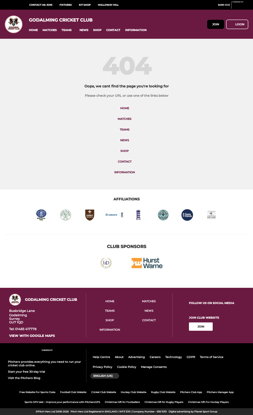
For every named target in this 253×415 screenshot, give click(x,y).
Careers (155, 357)
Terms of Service (211, 357)
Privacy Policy (102, 367)
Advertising (136, 357)
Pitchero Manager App (220, 392)
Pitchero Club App (191, 392)
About (119, 357)
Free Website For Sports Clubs (37, 392)
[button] (33, 30)
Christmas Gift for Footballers (122, 402)
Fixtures (65, 4)
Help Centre (101, 357)
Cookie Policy (126, 367)
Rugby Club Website (163, 392)
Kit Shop (85, 4)
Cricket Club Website (103, 392)
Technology (173, 357)
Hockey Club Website (133, 392)
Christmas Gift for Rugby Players (163, 402)
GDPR (191, 357)
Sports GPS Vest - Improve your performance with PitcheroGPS (62, 402)
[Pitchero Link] (240, 6)
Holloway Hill (108, 4)
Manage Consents (154, 367)
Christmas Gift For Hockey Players (208, 402)
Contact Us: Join (40, 4)
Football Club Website (73, 392)
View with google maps (32, 335)
